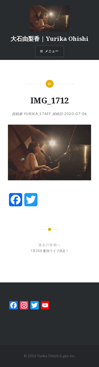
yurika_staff (37, 114)
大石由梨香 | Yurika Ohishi (49, 38)
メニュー (52, 51)
